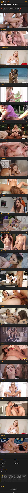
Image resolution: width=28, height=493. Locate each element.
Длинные (2, 467)
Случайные (3, 464)
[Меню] (26, 1)
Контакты (2, 486)
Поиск (15, 464)
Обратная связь (4, 471)
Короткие (2, 466)
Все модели (16, 463)
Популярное (3, 463)
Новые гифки (3, 461)
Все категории (17, 461)
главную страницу (16, 10)
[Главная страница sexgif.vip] (5, 1)
